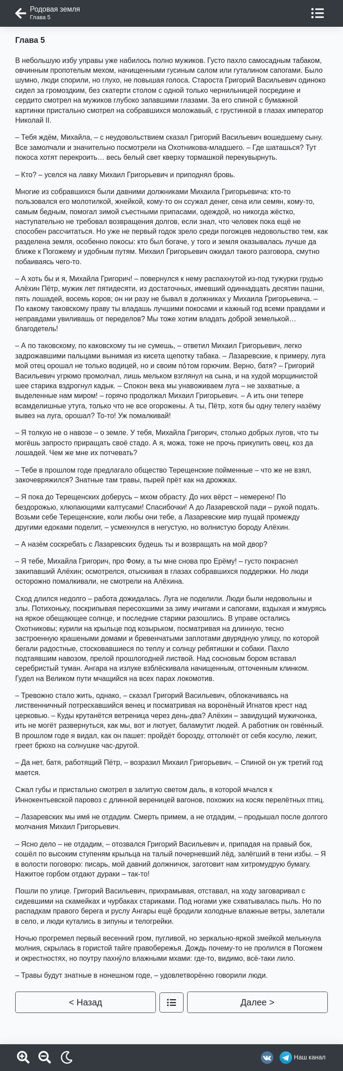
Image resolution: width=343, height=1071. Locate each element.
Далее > (258, 1002)
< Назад (85, 1002)
